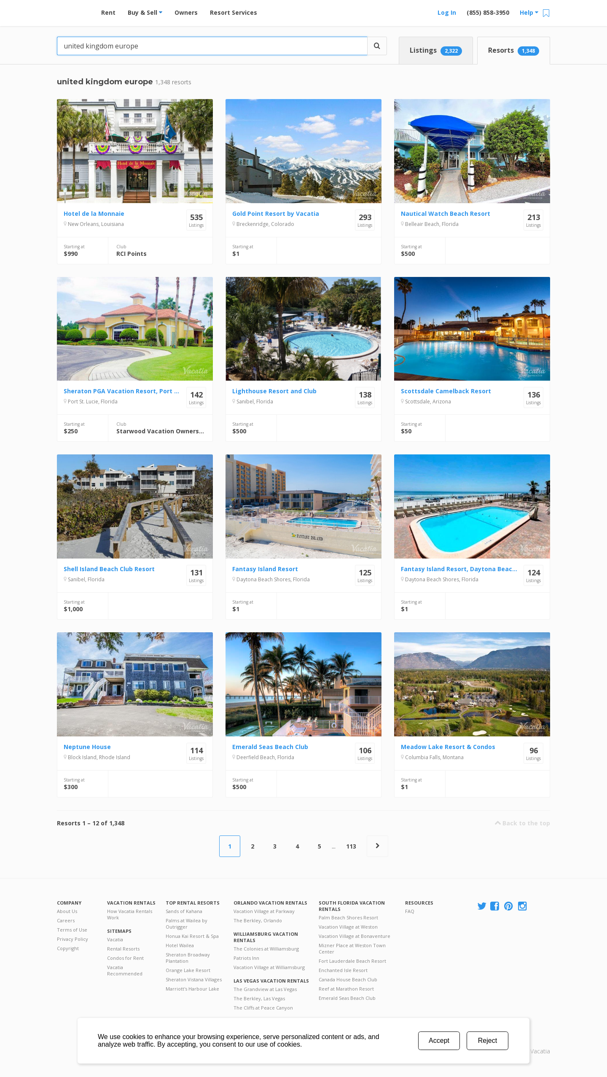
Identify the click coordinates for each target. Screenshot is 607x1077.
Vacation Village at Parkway (264, 911)
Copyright (68, 948)
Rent (108, 12)
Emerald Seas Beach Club (347, 998)
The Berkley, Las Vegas (259, 998)
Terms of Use (72, 930)
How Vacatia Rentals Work (129, 914)
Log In (447, 12)
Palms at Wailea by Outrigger (186, 923)
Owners (186, 12)
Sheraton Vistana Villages (194, 979)
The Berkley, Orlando (258, 920)
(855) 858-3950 (488, 12)
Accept (439, 1040)
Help (529, 12)
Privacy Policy (72, 939)
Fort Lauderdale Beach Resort (352, 961)
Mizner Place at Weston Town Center (352, 948)
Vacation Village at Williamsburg (269, 967)
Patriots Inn (246, 958)
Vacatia (115, 939)
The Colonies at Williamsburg (266, 948)
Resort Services (233, 12)
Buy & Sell (145, 12)
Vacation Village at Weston (348, 927)
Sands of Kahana (184, 911)
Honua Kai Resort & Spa (192, 936)
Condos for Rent (125, 958)
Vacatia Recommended (124, 970)
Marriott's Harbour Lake (192, 989)
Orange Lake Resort (188, 970)
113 (351, 846)
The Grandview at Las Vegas (265, 989)
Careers (66, 920)
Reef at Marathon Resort (346, 989)
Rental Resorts (123, 948)
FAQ (409, 911)
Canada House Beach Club (348, 979)
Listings (436, 51)
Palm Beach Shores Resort (348, 917)
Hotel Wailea (180, 945)
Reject (487, 1040)
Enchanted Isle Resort (343, 970)
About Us (67, 911)
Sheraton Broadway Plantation (188, 957)
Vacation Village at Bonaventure (354, 936)
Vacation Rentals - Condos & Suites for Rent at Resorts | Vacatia (74, 10)
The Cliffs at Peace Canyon (263, 1007)
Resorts (513, 51)
